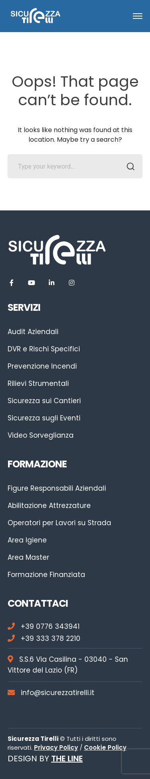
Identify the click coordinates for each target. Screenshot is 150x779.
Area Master (28, 557)
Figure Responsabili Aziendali (57, 488)
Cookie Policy (105, 747)
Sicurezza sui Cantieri (44, 401)
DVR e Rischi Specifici (44, 349)
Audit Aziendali (33, 331)
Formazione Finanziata (46, 574)
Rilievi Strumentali (38, 383)
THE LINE (67, 758)
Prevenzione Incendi (42, 366)
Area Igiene (27, 540)
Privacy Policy (56, 747)
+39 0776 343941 (44, 626)
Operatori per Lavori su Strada (59, 523)
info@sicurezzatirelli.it (51, 692)
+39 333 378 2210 (44, 638)
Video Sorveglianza (41, 435)
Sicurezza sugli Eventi (44, 418)
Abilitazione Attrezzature (49, 505)
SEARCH (128, 167)
